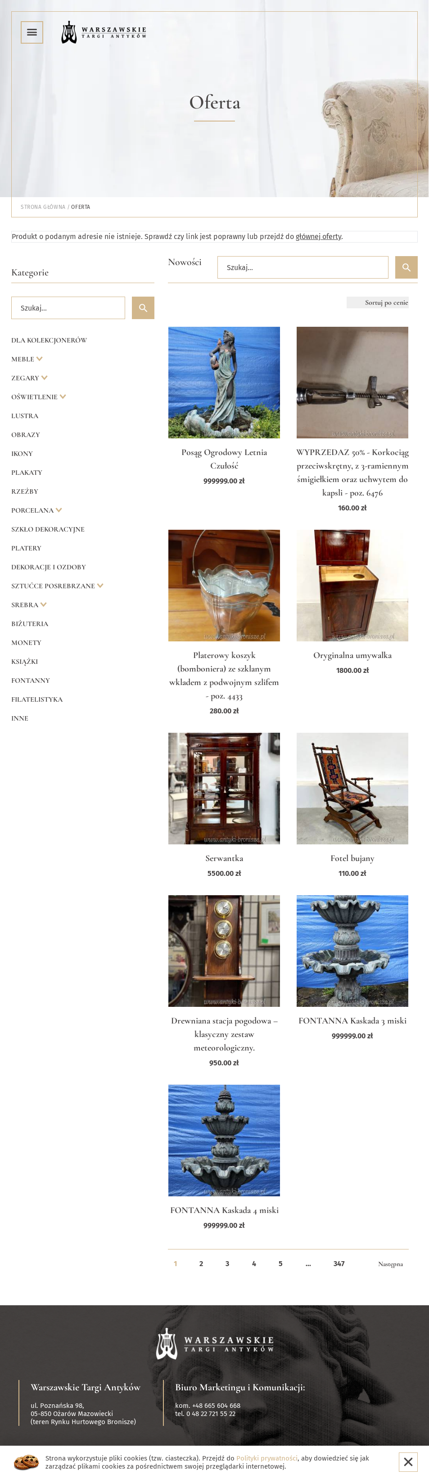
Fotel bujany (352, 858)
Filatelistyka (37, 699)
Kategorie (30, 272)
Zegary (26, 378)
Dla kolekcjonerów (49, 340)
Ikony (22, 453)
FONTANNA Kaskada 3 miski (352, 1020)
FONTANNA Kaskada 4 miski (224, 1210)
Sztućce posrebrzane (54, 586)
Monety (26, 642)
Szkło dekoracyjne (48, 529)
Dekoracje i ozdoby (48, 567)
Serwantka (224, 858)
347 (339, 1263)
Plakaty (26, 472)
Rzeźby (24, 491)
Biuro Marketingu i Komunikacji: (240, 1387)
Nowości (185, 262)
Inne (19, 718)
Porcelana (33, 510)
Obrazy (25, 434)
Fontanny (30, 680)
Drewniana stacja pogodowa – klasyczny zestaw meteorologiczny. (224, 1034)
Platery (26, 548)
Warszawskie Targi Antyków (85, 1387)
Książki (24, 661)
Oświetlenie (35, 396)
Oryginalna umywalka (352, 655)
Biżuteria (29, 623)
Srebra (25, 604)
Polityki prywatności (267, 1458)
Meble (23, 359)
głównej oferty (318, 236)
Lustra (24, 415)
